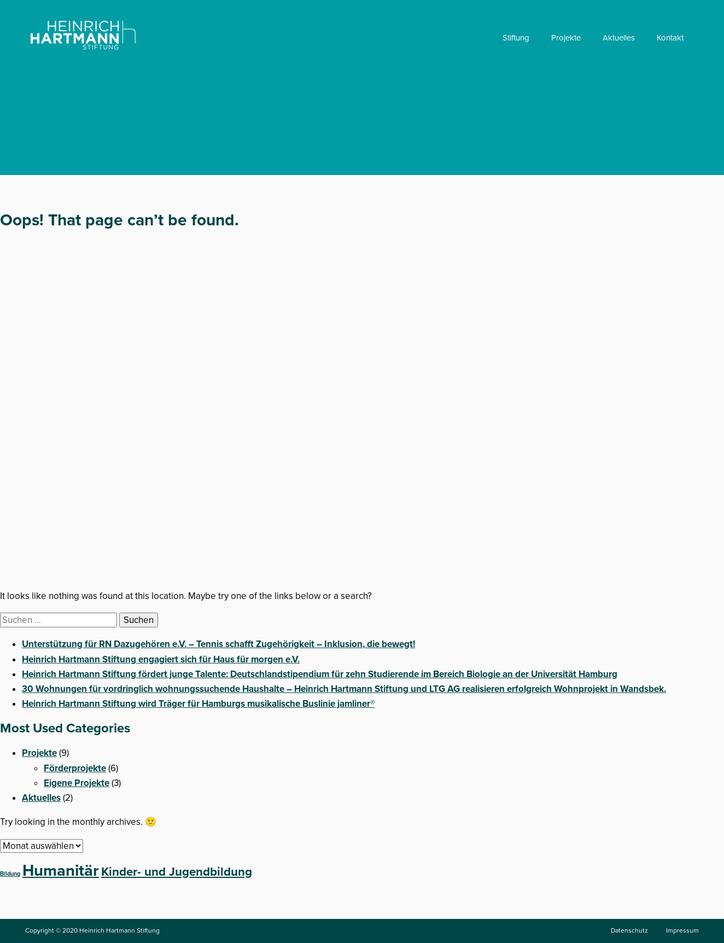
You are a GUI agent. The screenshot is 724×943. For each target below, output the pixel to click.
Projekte (566, 38)
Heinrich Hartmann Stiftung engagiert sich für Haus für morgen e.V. (161, 659)
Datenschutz (629, 930)
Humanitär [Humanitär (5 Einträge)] (60, 870)
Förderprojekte (75, 768)
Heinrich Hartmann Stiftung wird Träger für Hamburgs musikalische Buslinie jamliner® (198, 703)
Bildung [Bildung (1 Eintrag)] (10, 873)
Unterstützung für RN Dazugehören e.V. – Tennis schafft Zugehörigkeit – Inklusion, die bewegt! (218, 644)
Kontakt (670, 38)
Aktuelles (619, 38)
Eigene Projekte (76, 783)
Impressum (682, 930)
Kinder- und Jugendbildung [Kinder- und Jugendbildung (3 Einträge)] (176, 872)
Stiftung (516, 38)
